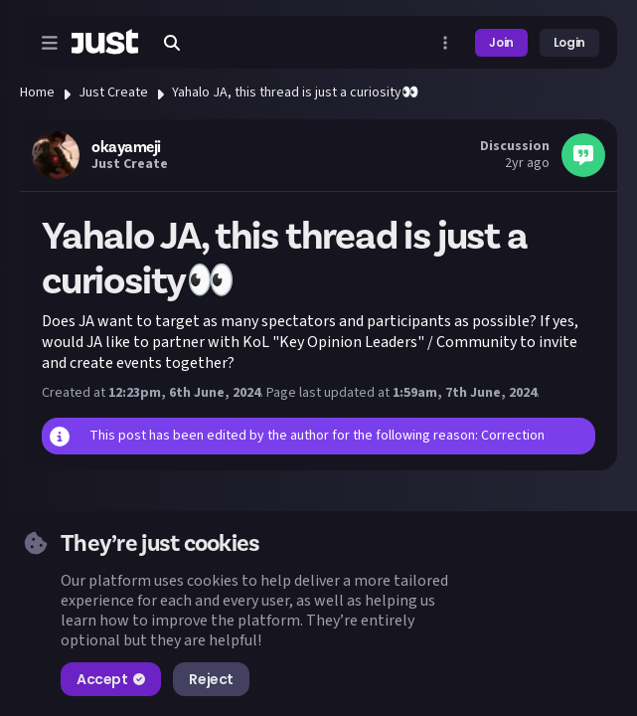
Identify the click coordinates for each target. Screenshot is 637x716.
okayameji (126, 147)
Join (501, 42)
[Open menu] (50, 43)
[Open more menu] (445, 43)
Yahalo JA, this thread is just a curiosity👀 (295, 92)
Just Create (113, 92)
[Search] (172, 43)
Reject (211, 679)
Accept (111, 679)
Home (37, 92)
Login (569, 42)
